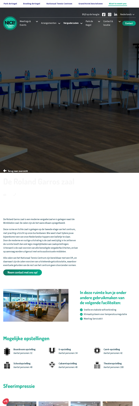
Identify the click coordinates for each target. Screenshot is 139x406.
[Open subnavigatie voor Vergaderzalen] (80, 23)
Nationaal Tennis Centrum (59, 3)
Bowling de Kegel (31, 3)
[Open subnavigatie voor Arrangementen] (58, 23)
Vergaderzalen (71, 23)
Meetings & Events (25, 23)
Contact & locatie (108, 23)
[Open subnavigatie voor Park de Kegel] (98, 21)
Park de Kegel (89, 23)
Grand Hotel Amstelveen (90, 3)
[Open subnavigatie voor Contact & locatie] (119, 21)
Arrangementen (48, 23)
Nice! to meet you (117, 3)
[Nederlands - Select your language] (127, 15)
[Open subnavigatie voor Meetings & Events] (36, 21)
